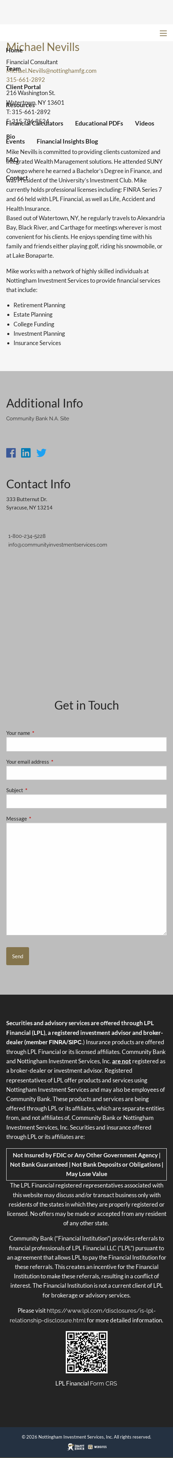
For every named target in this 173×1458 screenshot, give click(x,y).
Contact (17, 177)
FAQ (12, 159)
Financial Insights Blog (67, 141)
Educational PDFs (99, 123)
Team (13, 68)
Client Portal (23, 87)
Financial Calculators (34, 123)
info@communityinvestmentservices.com (57, 545)
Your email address (51, 761)
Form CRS (103, 1383)
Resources (20, 105)
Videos (144, 123)
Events (15, 141)
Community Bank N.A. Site (37, 418)
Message (40, 818)
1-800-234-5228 (27, 536)
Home (14, 50)
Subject (38, 790)
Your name (42, 733)
